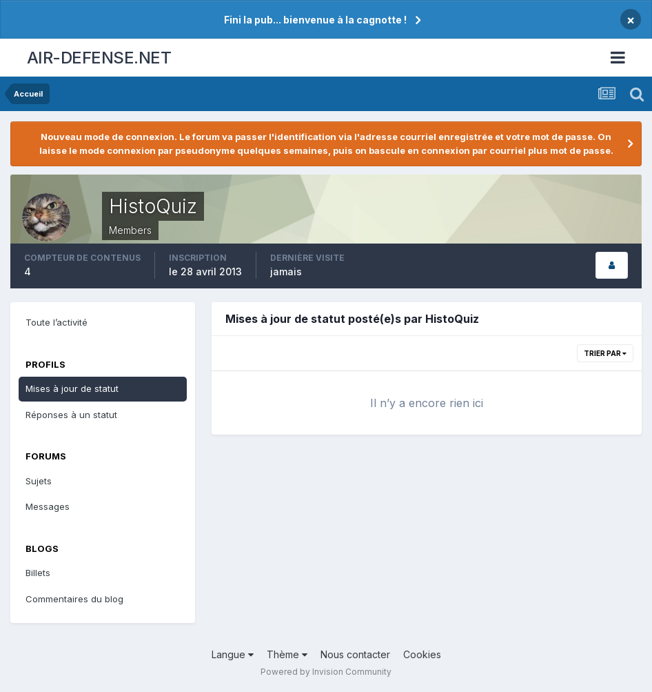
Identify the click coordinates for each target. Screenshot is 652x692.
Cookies (422, 654)
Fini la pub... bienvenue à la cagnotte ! (315, 20)
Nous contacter (355, 654)
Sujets (39, 480)
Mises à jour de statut (72, 388)
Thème (287, 654)
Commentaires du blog (74, 598)
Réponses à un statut (71, 414)
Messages (48, 506)
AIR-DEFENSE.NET (99, 58)
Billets (38, 572)
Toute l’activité (57, 322)
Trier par (605, 353)
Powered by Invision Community (326, 671)
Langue (233, 654)
